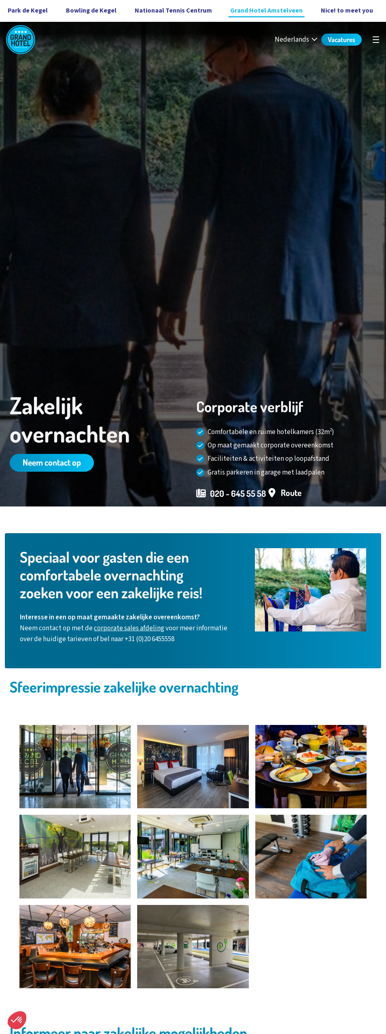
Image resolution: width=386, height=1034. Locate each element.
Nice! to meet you (347, 10)
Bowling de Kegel (91, 10)
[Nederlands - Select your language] (296, 40)
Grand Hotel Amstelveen (266, 10)
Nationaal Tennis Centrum (173, 10)
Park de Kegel (28, 10)
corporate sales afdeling (129, 628)
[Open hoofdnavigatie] (376, 40)
